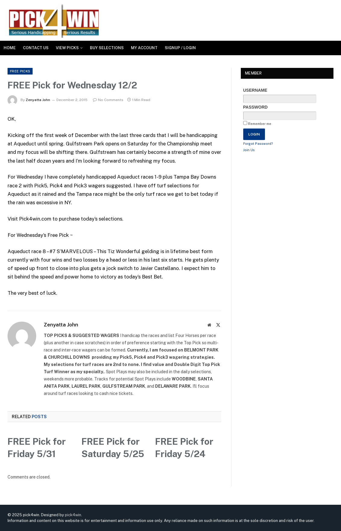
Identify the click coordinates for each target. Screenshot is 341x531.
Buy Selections (107, 48)
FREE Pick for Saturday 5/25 (112, 447)
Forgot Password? (258, 143)
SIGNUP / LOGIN (180, 48)
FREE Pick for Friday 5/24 (184, 447)
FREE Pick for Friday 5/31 (37, 447)
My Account (144, 48)
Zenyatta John (38, 100)
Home (10, 48)
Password (255, 107)
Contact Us (36, 48)
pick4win (73, 515)
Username (255, 90)
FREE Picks (20, 71)
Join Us (249, 150)
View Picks (67, 48)
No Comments (108, 100)
